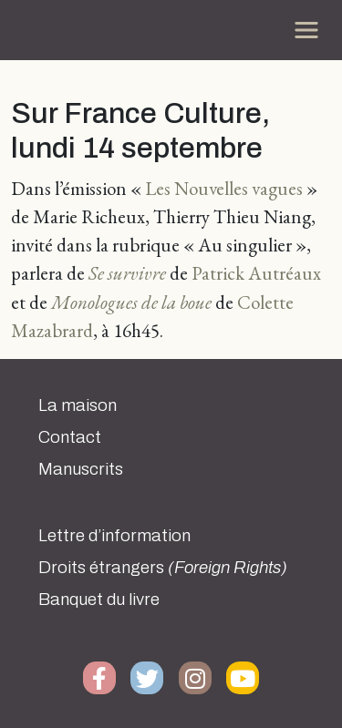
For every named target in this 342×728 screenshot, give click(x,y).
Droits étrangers (162, 568)
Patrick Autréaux (256, 273)
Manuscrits (80, 469)
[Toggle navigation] (306, 30)
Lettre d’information (114, 536)
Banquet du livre (99, 599)
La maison (77, 405)
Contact (69, 437)
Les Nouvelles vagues (224, 188)
